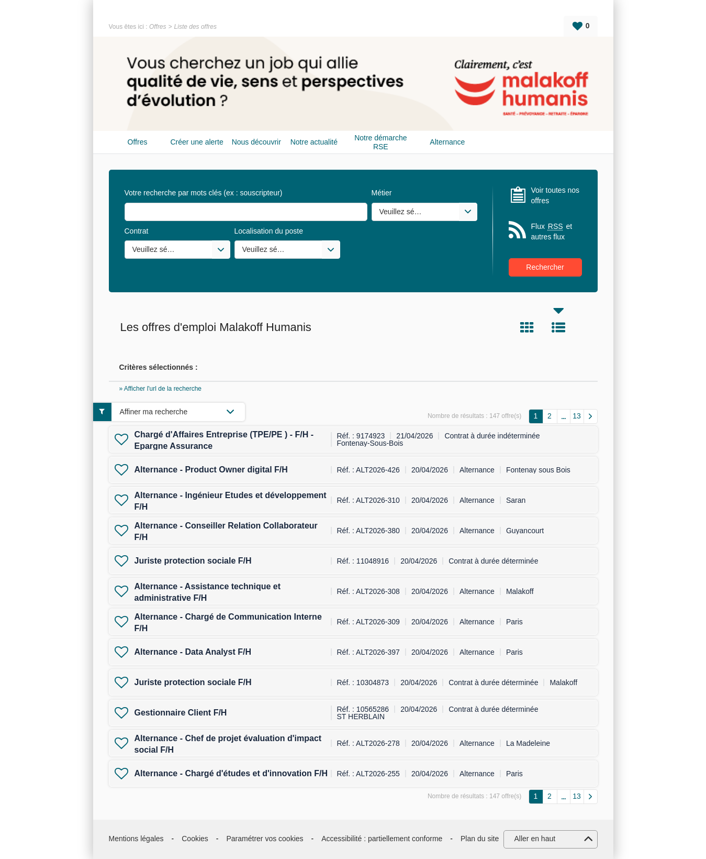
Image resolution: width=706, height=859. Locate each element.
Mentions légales (136, 838)
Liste (558, 327)
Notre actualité (314, 142)
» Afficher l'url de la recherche (160, 388)
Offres (157, 26)
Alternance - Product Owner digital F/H (211, 469)
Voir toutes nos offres (555, 195)
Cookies (195, 838)
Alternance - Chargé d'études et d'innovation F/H (231, 773)
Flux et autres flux (552, 231)
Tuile (527, 327)
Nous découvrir (256, 142)
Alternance (447, 142)
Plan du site (480, 838)
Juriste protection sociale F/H (193, 560)
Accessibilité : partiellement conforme (381, 838)
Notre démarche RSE (380, 142)
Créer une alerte (197, 142)
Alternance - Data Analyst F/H (193, 651)
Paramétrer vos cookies (265, 838)
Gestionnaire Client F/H (181, 712)
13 (577, 416)
